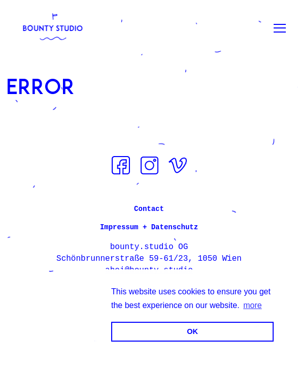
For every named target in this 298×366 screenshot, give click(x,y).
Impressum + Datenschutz (149, 227)
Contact (149, 209)
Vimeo (178, 165)
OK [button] (192, 331)
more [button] (252, 305)
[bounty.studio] (52, 28)
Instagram (149, 165)
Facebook (121, 165)
